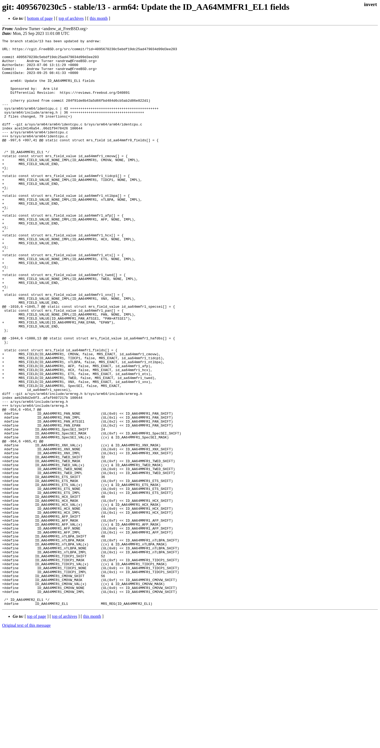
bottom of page (40, 18)
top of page (36, 729)
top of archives (71, 18)
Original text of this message (26, 738)
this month (99, 18)
